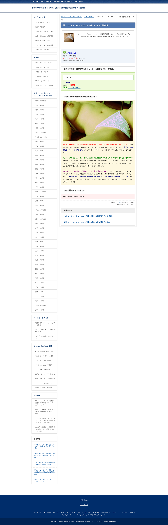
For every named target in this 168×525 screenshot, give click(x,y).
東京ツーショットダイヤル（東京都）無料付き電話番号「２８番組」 (44, 455)
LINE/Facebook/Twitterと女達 (44, 351)
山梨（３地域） (40, 182)
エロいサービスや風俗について (45, 369)
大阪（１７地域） (41, 192)
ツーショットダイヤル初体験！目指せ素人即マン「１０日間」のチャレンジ (45, 403)
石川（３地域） (89, 17)
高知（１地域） (40, 251)
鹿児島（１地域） (41, 305)
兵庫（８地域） (40, 201)
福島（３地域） (40, 128)
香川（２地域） (40, 242)
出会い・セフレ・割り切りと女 (45, 374)
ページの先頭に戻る (127, 492)
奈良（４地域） (40, 205)
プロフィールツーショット (43, 63)
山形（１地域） (40, 123)
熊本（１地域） (40, 292)
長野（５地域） (40, 187)
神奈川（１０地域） (41, 137)
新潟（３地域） (40, 164)
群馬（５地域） (40, 160)
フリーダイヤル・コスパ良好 (44, 45)
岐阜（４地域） (40, 223)
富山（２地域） (40, 169)
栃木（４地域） (40, 155)
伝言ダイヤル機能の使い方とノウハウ (45, 337)
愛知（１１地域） (41, 219)
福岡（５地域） (40, 278)
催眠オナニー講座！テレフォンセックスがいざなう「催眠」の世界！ (45, 412)
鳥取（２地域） (40, 260)
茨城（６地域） (40, 151)
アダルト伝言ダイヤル (42, 76)
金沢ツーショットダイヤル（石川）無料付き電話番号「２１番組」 (88, 216)
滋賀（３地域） (40, 214)
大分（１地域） (40, 296)
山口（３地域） (40, 273)
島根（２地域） (40, 264)
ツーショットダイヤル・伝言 (44, 31)
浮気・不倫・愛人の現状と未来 (45, 378)
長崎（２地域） (40, 287)
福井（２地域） (40, 178)
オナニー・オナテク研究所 (43, 388)
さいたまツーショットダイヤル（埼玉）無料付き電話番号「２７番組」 (44, 446)
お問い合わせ (84, 500)
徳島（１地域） (40, 237)
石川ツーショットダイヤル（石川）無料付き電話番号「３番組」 (88, 222)
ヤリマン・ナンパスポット (43, 383)
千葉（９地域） (40, 146)
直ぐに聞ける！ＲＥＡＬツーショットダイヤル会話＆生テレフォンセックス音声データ (45, 420)
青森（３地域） (40, 105)
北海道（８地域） (41, 101)
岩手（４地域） (40, 110)
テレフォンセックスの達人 (43, 365)
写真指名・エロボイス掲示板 (44, 85)
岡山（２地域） (40, 269)
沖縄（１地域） (40, 310)
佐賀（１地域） (40, 282)
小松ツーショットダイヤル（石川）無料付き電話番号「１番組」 (59, 8)
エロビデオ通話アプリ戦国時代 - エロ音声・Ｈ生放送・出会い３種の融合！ (45, 429)
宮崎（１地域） (40, 301)
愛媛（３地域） (40, 246)
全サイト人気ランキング (43, 22)
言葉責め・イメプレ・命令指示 (45, 356)
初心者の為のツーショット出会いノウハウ (45, 330)
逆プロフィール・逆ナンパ (43, 67)
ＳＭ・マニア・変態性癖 (43, 360)
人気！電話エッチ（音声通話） (45, 36)
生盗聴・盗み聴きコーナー (43, 72)
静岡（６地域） (40, 228)
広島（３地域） (40, 255)
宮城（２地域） (40, 114)
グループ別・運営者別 (42, 49)
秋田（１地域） (40, 119)
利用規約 (119, 202)
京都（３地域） (40, 196)
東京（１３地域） (41, 132)
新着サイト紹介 (40, 27)
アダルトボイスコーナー (43, 81)
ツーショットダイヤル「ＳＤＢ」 (71, 17)
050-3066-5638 (74, 88)
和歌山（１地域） (41, 210)
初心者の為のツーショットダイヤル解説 (45, 324)
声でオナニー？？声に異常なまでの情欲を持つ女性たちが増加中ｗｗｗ (44, 472)
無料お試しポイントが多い (43, 40)
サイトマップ (84, 505)
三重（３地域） (40, 232)
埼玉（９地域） (40, 142)
